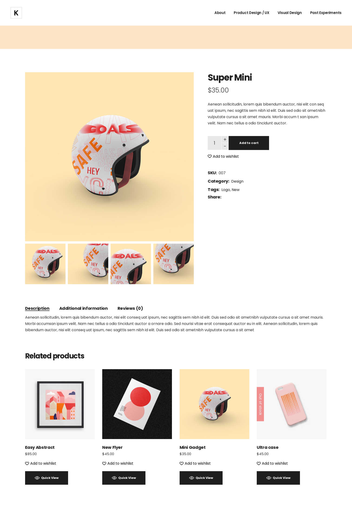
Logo (225, 189)
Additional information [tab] (83, 308)
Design (237, 181)
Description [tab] (37, 308)
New (236, 189)
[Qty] (214, 143)
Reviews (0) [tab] (130, 308)
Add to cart (249, 143)
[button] (223, 156)
